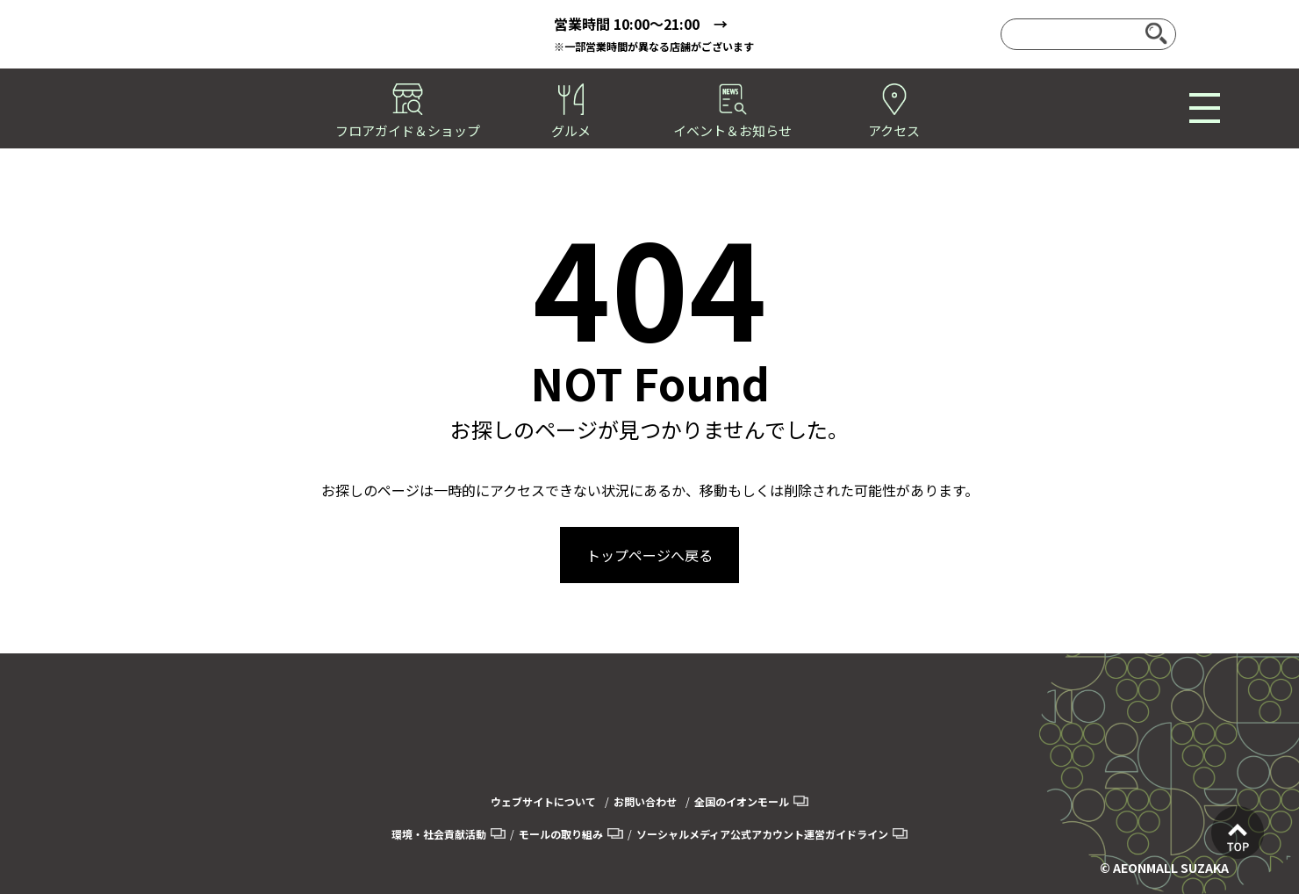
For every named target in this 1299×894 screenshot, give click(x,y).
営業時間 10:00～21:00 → (641, 23)
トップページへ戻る (649, 555)
